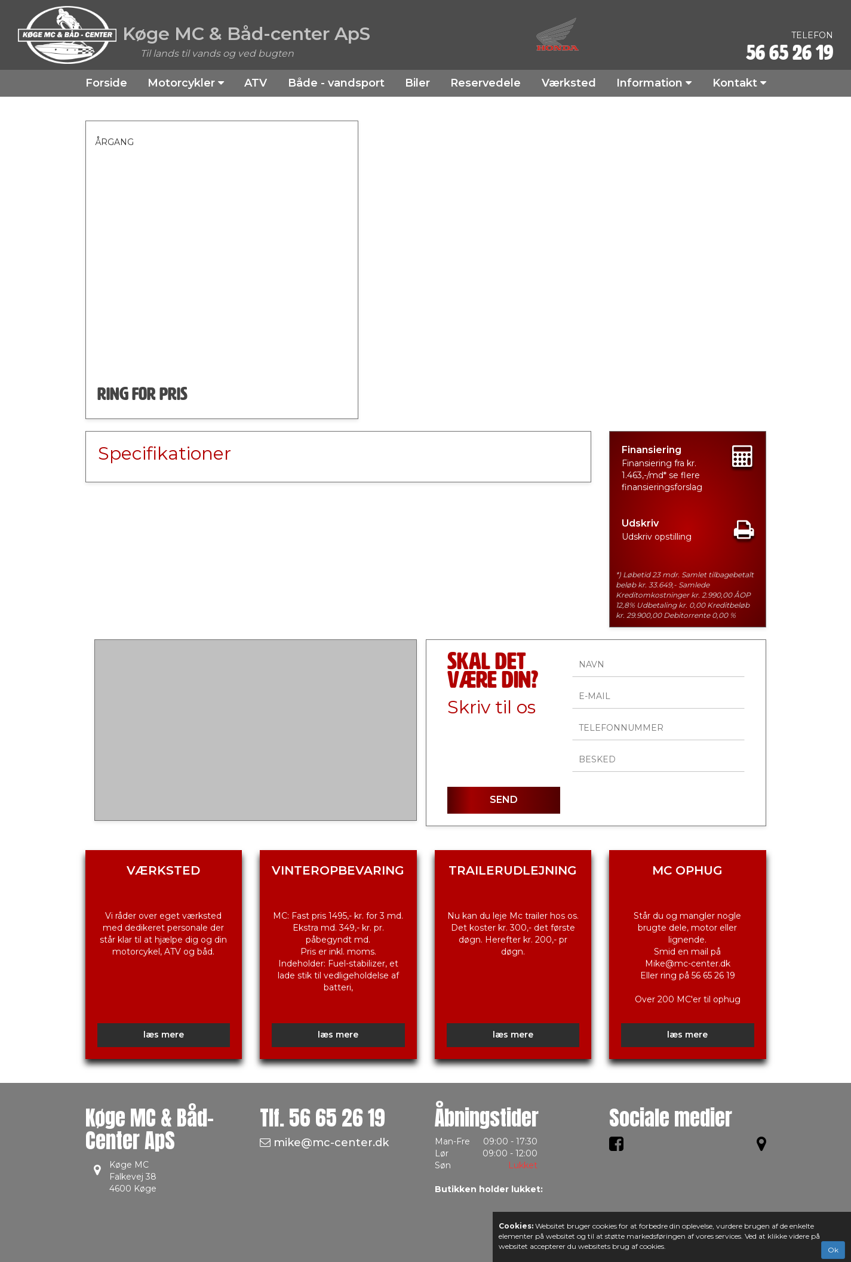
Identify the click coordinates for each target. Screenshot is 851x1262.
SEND (504, 799)
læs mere (163, 1034)
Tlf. (322, 1118)
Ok (833, 1249)
